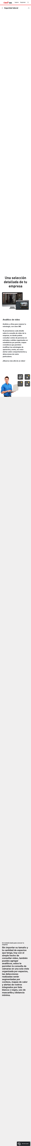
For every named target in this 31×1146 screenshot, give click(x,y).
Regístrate (23, 2)
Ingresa (17, 2)
